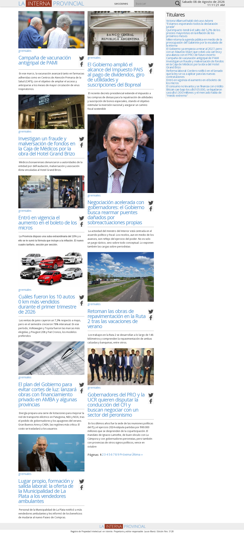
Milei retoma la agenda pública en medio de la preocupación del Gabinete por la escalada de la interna (194, 46)
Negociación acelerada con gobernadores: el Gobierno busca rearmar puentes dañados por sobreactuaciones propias (116, 210)
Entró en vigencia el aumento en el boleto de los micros (47, 221)
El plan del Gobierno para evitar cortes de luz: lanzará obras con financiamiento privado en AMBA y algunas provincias (47, 391)
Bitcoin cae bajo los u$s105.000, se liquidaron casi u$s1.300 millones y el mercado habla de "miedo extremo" (194, 108)
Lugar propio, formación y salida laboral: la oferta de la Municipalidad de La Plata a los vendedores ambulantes (45, 487)
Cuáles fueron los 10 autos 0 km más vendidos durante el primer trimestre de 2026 (47, 302)
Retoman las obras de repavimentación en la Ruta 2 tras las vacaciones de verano (117, 316)
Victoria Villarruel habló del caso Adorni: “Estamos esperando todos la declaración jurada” (192, 24)
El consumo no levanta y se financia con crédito (194, 100)
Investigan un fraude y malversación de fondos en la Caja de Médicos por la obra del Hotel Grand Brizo (46, 146)
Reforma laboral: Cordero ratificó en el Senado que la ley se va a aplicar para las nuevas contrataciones (194, 84)
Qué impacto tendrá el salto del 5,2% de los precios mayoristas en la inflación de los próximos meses (193, 35)
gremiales (24, 50)
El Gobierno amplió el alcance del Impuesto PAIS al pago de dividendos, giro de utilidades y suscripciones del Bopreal (116, 73)
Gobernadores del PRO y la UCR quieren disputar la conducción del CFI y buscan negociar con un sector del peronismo (116, 401)
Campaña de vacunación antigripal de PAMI (44, 59)
